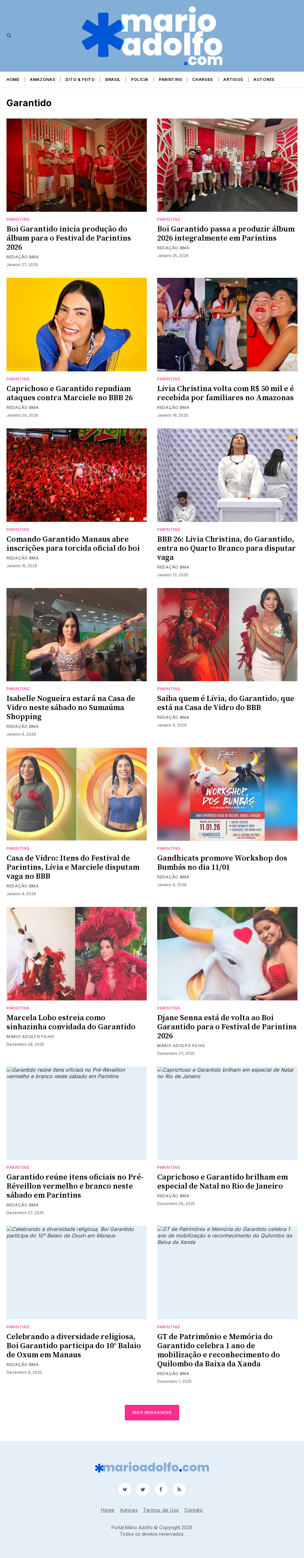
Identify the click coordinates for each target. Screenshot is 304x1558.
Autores (264, 79)
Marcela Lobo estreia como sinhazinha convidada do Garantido (70, 1022)
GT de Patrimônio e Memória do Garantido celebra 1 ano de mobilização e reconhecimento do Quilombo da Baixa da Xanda (218, 1350)
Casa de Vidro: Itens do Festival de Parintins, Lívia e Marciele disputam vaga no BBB (72, 867)
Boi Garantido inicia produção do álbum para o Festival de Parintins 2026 (68, 238)
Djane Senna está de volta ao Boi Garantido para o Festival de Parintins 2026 (227, 1027)
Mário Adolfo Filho (30, 1036)
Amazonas (42, 79)
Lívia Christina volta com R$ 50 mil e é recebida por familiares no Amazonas (225, 393)
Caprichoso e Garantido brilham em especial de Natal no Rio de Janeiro (222, 1181)
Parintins (170, 79)
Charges (202, 79)
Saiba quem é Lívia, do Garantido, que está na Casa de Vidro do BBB (225, 703)
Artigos (233, 79)
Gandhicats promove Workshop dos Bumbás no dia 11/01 (222, 862)
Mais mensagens (152, 1412)
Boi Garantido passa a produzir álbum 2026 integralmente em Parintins (226, 233)
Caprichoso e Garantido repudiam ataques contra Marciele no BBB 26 (69, 393)
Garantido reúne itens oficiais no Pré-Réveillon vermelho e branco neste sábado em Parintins (75, 1186)
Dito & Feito (80, 79)
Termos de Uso (161, 1510)
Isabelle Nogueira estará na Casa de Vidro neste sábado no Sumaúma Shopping (70, 708)
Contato (193, 1510)
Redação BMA (22, 256)
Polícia (139, 79)
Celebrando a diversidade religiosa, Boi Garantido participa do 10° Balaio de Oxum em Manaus (73, 1346)
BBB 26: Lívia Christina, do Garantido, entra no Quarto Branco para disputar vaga (226, 548)
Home (12, 79)
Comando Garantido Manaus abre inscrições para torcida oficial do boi (73, 544)
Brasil (113, 79)
